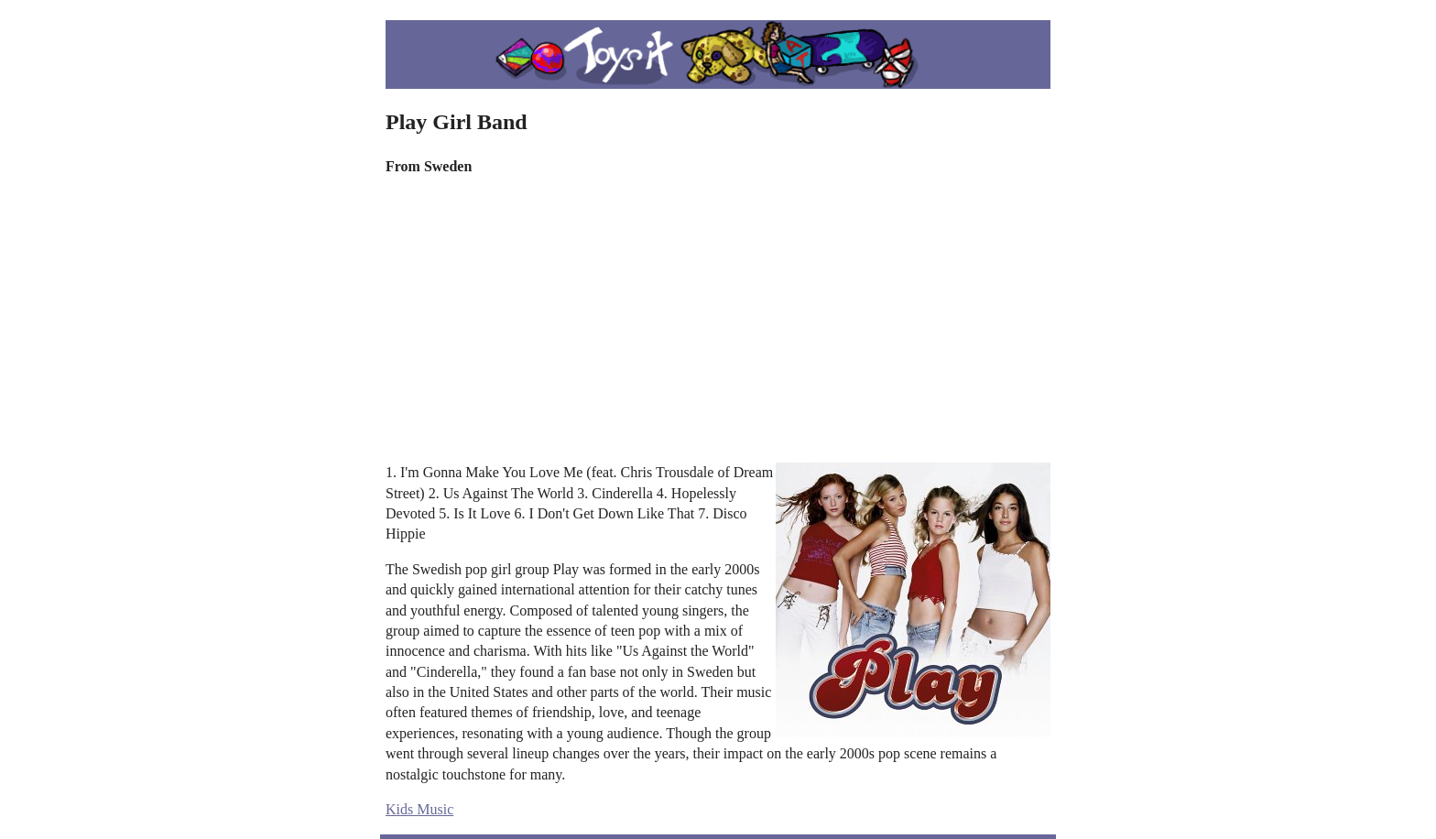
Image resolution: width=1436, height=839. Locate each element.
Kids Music (419, 809)
